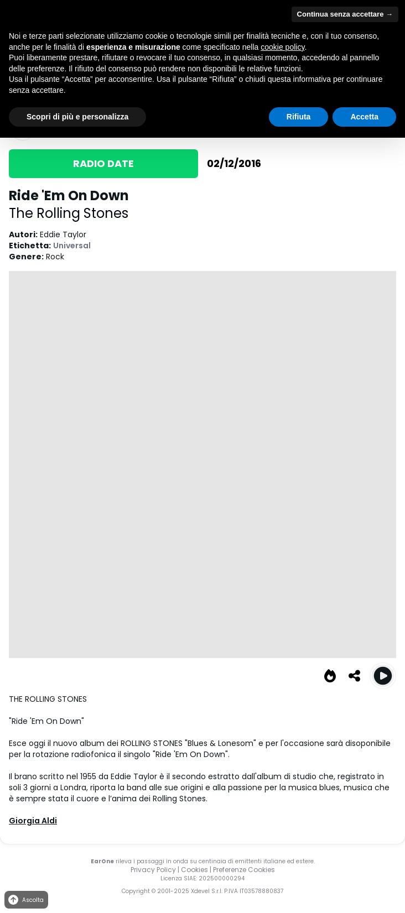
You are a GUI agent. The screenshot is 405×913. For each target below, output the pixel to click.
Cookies (194, 869)
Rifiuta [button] (299, 116)
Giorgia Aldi (33, 820)
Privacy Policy (153, 869)
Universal (72, 245)
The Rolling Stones (68, 213)
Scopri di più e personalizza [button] (77, 116)
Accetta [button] (364, 116)
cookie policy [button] (282, 47)
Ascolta (25, 900)
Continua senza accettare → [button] (345, 14)
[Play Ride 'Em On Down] (383, 676)
